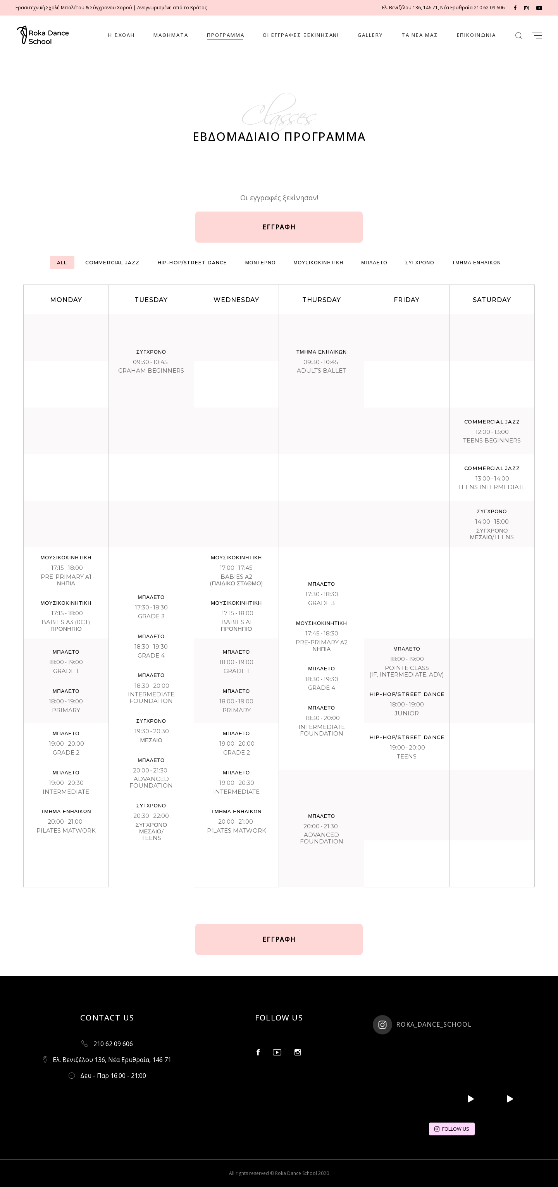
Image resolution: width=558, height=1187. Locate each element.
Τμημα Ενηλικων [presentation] (476, 263)
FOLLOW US (451, 1128)
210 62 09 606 (489, 7)
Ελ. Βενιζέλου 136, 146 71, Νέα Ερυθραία (427, 7)
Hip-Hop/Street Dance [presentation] (192, 263)
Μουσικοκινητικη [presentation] (319, 263)
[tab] (62, 262)
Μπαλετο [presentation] (374, 263)
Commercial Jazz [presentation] (112, 263)
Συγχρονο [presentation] (419, 263)
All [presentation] (62, 263)
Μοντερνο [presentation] (260, 263)
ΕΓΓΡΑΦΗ (279, 227)
